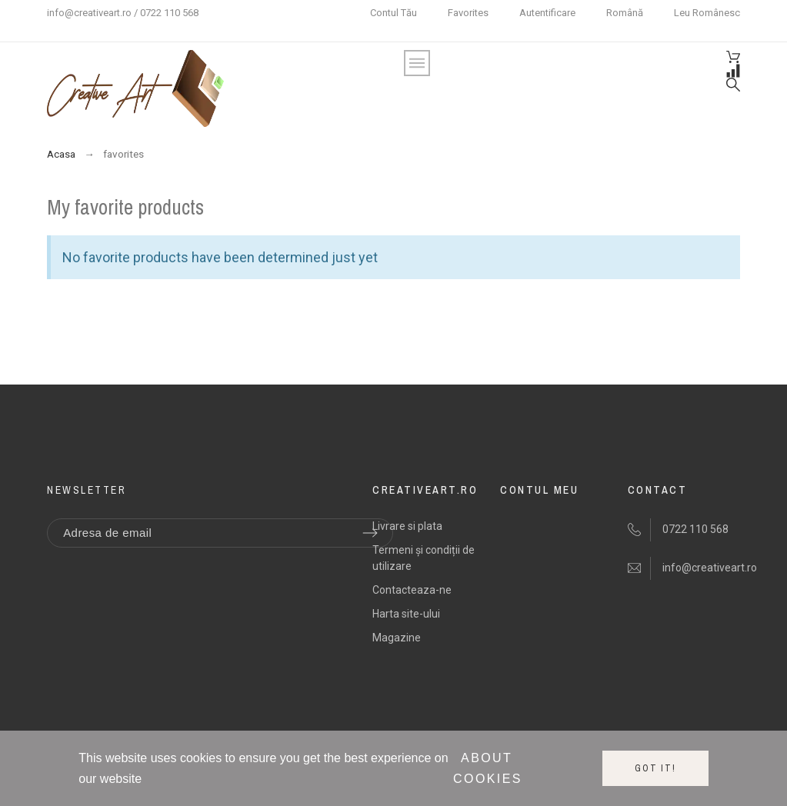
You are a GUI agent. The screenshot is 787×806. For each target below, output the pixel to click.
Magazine (396, 637)
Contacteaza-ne (412, 590)
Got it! (655, 768)
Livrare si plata (407, 526)
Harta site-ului (406, 614)
